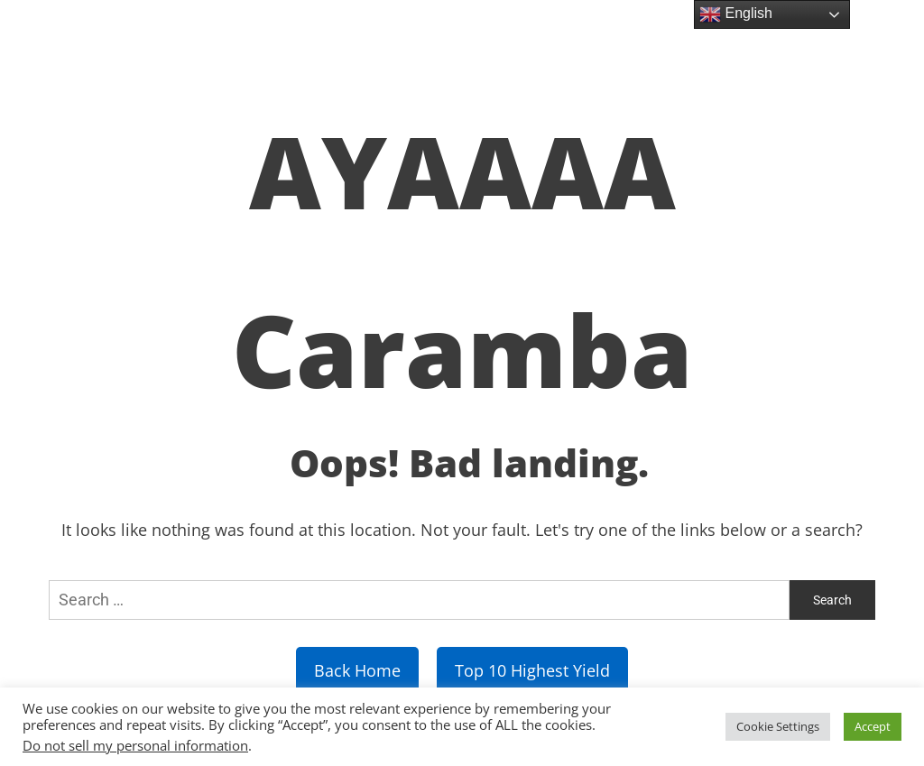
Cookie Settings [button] (777, 726)
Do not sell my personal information (135, 745)
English (735, 14)
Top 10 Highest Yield (532, 670)
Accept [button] (873, 726)
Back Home (357, 670)
